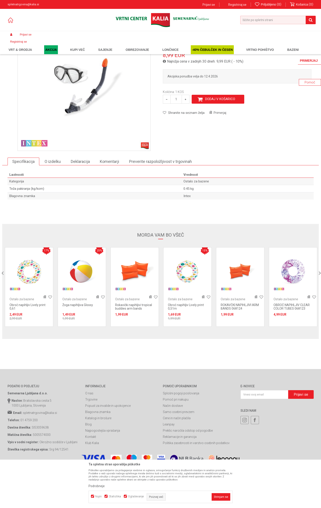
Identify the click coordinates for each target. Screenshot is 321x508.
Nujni (98, 496)
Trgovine (91, 439)
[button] (278, 20)
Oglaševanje (136, 496)
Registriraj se (237, 4)
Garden (52, 45)
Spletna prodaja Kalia (20, 45)
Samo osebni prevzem (178, 452)
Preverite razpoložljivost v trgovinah (160, 201)
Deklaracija (80, 201)
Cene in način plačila (177, 458)
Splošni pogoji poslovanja (181, 433)
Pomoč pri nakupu (176, 439)
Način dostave (173, 446)
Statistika (115, 496)
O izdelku (53, 201)
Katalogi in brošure (98, 458)
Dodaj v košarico (220, 139)
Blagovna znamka (97, 452)
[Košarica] (301, 4)
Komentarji (109, 201)
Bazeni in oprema (70, 45)
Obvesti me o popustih (297, 92)
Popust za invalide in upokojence (108, 446)
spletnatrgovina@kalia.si (40, 453)
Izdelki (40, 45)
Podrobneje (97, 486)
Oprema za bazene (96, 45)
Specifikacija (23, 201)
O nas (89, 433)
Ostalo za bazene (122, 45)
